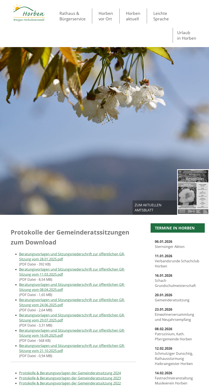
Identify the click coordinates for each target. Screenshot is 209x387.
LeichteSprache (161, 16)
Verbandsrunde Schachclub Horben (177, 261)
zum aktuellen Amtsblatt (148, 207)
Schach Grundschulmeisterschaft (175, 280)
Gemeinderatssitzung (172, 297)
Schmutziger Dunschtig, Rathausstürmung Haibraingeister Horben (174, 356)
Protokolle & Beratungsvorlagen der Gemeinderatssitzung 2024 (70, 373)
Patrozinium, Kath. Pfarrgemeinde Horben (173, 334)
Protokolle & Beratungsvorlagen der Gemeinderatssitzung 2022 (70, 383)
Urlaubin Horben (186, 35)
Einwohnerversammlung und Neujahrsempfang (174, 314)
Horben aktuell (133, 16)
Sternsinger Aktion (170, 244)
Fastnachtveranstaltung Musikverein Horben (174, 378)
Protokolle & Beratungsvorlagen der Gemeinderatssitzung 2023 (70, 378)
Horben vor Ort (106, 16)
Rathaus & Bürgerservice (72, 16)
